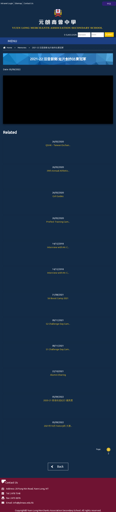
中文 (109, 4)
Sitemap (18, 3)
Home (9, 48)
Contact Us (28, 3)
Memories (22, 48)
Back (60, 466)
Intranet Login (7, 3)
